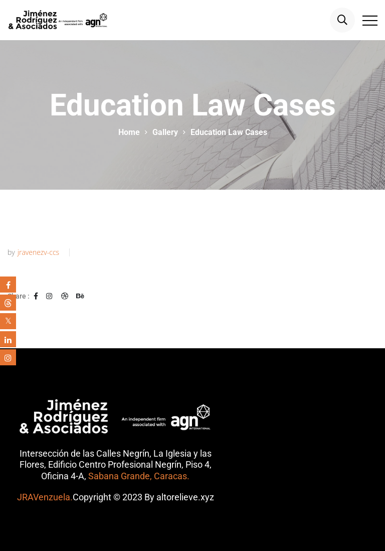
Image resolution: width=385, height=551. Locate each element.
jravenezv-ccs (38, 252)
